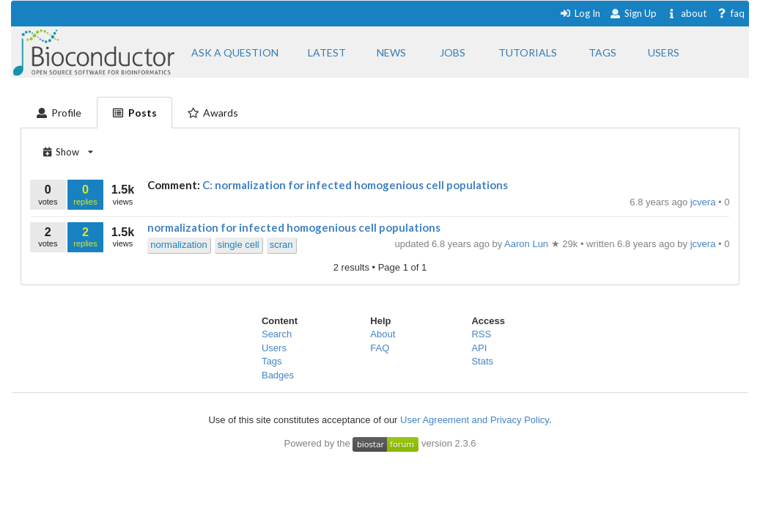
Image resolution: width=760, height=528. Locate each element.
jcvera (704, 202)
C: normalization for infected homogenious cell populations (355, 184)
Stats (482, 361)
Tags (271, 361)
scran (281, 244)
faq (730, 13)
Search (277, 334)
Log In (580, 13)
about (686, 13)
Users (274, 347)
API (479, 347)
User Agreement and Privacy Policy (474, 419)
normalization (178, 244)
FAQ (379, 347)
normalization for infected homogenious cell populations (293, 227)
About (382, 334)
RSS (481, 334)
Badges (278, 375)
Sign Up (633, 13)
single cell (238, 244)
